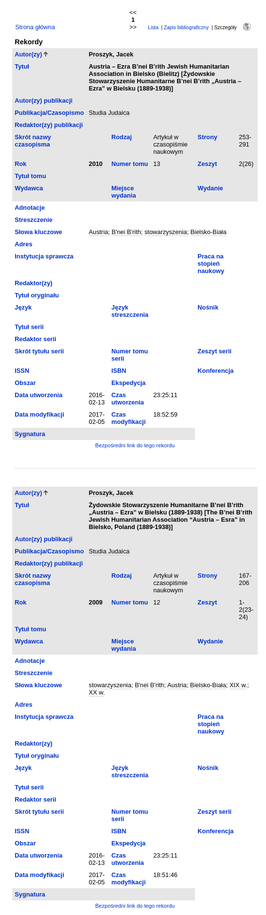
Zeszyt (207, 163)
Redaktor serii (35, 339)
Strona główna (35, 27)
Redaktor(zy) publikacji (49, 124)
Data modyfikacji (39, 414)
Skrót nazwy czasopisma (33, 140)
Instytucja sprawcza (44, 256)
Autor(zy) (28, 54)
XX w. (97, 692)
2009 (96, 602)
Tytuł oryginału (37, 295)
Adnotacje (30, 207)
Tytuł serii (29, 326)
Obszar (25, 382)
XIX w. (238, 685)
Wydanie (210, 188)
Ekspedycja (128, 382)
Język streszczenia (129, 311)
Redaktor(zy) (34, 283)
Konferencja (215, 370)
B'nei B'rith (126, 232)
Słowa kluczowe (38, 232)
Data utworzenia (38, 395)
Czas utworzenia (127, 398)
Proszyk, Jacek (111, 54)
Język (23, 307)
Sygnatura (30, 434)
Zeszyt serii (214, 351)
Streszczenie (34, 219)
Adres (23, 244)
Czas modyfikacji (128, 418)
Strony (207, 137)
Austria (98, 232)
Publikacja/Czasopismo (49, 112)
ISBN (118, 370)
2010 (96, 163)
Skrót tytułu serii (39, 351)
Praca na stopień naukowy (210, 263)
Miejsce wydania (123, 191)
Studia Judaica (109, 112)
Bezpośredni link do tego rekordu (135, 445)
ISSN (22, 370)
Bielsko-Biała (209, 232)
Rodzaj (121, 137)
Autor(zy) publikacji (43, 100)
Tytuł (22, 66)
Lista (153, 27)
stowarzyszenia (165, 232)
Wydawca (29, 188)
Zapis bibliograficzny (186, 27)
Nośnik (207, 307)
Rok (20, 163)
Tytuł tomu (30, 176)
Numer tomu (129, 163)
